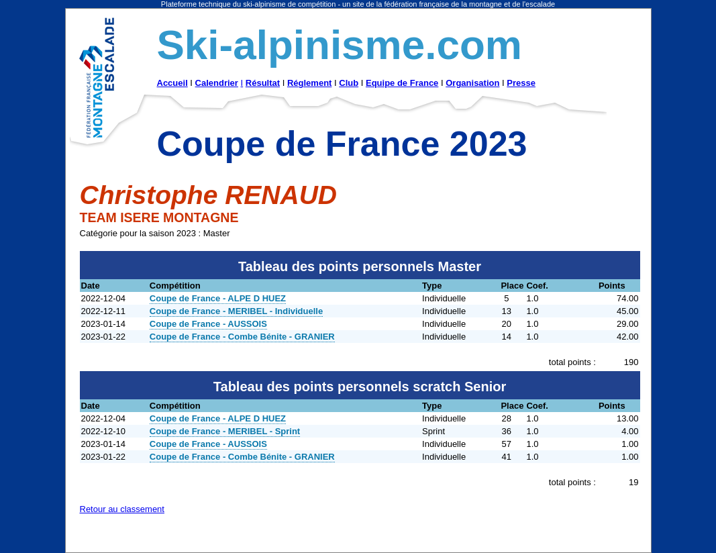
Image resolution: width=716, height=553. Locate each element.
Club (348, 83)
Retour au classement (122, 509)
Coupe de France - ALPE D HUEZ (218, 298)
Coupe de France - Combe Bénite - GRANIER (242, 337)
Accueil (172, 83)
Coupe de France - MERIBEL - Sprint (225, 431)
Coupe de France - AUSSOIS (208, 324)
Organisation (472, 83)
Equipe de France (402, 83)
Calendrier (216, 83)
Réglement (309, 83)
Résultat (263, 83)
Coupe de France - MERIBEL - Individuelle (236, 311)
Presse (521, 83)
